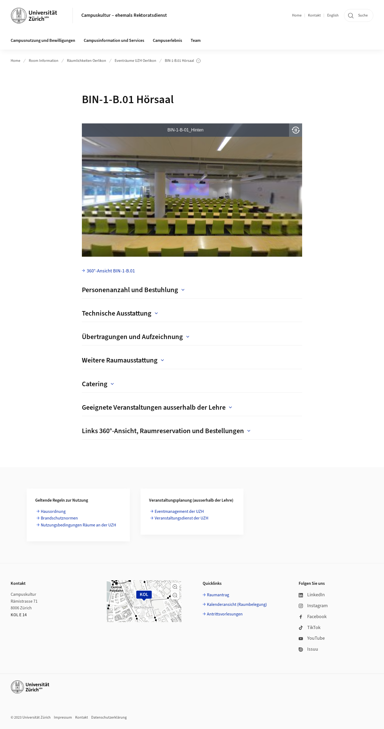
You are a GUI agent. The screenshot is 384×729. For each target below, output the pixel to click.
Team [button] (196, 40)
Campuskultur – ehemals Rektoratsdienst (124, 15)
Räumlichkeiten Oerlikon (86, 60)
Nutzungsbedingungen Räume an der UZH (78, 525)
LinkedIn (312, 594)
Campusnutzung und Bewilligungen (43, 40)
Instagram (313, 605)
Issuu (308, 649)
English (333, 15)
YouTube (312, 638)
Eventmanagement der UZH (179, 511)
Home (297, 15)
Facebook (313, 616)
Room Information (43, 60)
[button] (175, 586)
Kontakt (314, 15)
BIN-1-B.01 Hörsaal (183, 61)
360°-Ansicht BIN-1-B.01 (111, 271)
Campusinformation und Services (114, 40)
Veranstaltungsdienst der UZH (181, 518)
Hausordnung (53, 511)
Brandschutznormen (59, 518)
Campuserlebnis (167, 40)
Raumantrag (218, 595)
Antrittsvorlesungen (225, 614)
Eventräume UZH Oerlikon (135, 60)
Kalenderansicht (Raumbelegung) (237, 604)
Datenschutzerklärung (109, 717)
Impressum (63, 717)
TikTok (310, 627)
